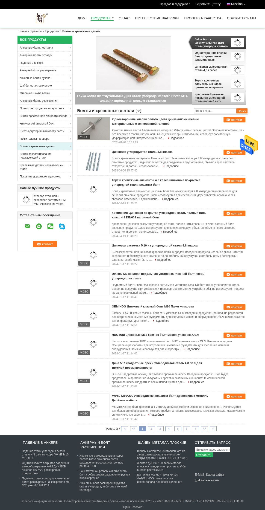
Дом (81, 18)
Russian (239, 3)
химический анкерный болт (37, 123)
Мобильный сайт (207, 480)
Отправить (203, 455)
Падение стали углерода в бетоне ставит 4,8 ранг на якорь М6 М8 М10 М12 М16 (45, 454)
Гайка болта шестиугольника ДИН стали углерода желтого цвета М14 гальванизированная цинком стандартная (211, 43)
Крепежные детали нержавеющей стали (41, 167)
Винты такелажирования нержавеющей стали (35, 155)
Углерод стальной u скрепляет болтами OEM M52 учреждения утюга (50, 200)
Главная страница (30, 31)
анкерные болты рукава (35, 78)
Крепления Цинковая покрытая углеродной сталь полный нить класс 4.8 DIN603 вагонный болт (210, 98)
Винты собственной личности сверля (43, 116)
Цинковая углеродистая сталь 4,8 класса (211, 68)
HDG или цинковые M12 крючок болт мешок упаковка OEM (155, 334)
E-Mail (199, 474)
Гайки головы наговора (34, 138)
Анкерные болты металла (36, 47)
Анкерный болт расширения (38, 70)
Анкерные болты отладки (36, 55)
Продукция (52, 31)
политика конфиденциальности (41, 501)
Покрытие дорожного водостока (40, 176)
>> (204, 428)
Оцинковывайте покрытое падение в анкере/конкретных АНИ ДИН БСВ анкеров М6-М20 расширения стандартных (45, 468)
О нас (124, 18)
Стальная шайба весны (35, 93)
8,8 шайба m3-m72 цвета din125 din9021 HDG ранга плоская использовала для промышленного (159, 478)
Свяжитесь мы (241, 18)
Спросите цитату (208, 4)
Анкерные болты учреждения (38, 100)
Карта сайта (215, 474)
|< (125, 428)
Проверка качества (202, 18)
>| (213, 428)
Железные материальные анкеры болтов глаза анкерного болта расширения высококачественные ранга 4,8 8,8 (101, 461)
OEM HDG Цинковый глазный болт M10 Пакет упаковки (153, 306)
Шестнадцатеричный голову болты (42, 131)
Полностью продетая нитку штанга (42, 108)
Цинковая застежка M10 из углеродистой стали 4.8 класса (155, 245)
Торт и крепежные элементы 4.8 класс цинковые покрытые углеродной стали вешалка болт (209, 84)
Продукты (100, 18)
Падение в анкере (31, 62)
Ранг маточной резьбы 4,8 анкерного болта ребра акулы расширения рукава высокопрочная (105, 474)
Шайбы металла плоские (36, 85)
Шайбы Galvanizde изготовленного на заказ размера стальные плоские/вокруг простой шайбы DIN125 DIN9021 (162, 454)
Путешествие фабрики (157, 18)
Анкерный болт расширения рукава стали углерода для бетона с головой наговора (103, 486)
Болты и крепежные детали (37, 146)
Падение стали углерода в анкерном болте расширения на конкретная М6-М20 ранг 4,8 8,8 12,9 (46, 482)
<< (133, 428)
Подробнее (177, 138)
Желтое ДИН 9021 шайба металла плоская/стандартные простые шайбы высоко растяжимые (161, 466)
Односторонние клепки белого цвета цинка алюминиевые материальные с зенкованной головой (211, 56)
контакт (236, 120)
